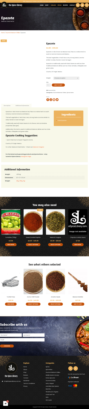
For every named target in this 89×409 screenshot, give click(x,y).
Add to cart (58, 85)
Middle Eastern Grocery (52, 375)
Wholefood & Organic (52, 391)
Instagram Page (26, 156)
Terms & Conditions (29, 383)
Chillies (53, 5)
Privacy (25, 386)
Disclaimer (26, 380)
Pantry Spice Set (50, 378)
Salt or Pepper (50, 383)
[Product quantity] (48, 85)
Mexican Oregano (38, 147)
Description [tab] (7, 105)
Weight (48, 78)
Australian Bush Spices (52, 386)
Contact (72, 5)
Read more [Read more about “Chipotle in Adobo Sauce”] (77, 244)
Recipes (65, 5)
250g (21, 181)
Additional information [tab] (22, 105)
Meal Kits (48, 389)
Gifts (47, 397)
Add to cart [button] (78, 304)
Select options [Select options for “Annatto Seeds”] (55, 304)
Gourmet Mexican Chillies (13, 32)
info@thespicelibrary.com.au (11, 381)
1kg (24, 181)
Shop (46, 5)
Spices (60, 5)
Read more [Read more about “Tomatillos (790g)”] (10, 244)
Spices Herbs (70, 92)
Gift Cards (49, 400)
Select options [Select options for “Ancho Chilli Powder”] (33, 304)
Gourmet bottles (50, 380)
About (25, 369)
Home (42, 5)
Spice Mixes (49, 369)
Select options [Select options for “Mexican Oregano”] (55, 244)
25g (17, 181)
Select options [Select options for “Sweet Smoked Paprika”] (33, 244)
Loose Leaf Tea (50, 394)
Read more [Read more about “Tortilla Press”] (10, 304)
